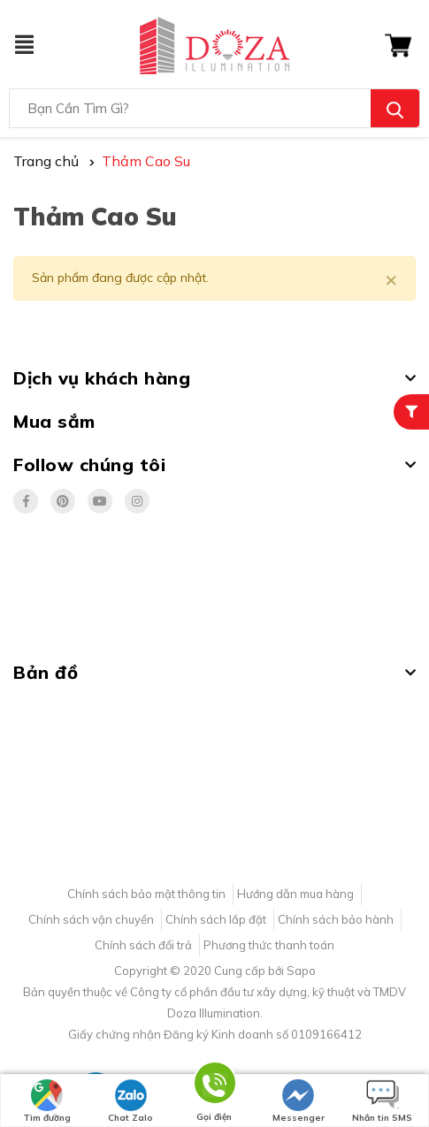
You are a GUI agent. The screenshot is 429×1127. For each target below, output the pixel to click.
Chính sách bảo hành (336, 919)
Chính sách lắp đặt (215, 919)
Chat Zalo (130, 1101)
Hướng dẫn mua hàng (295, 894)
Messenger (298, 1101)
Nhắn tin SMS (382, 1101)
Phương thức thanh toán (268, 945)
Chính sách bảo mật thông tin (146, 894)
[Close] (391, 278)
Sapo (301, 970)
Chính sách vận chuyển (91, 919)
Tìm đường (47, 1101)
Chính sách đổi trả (143, 945)
